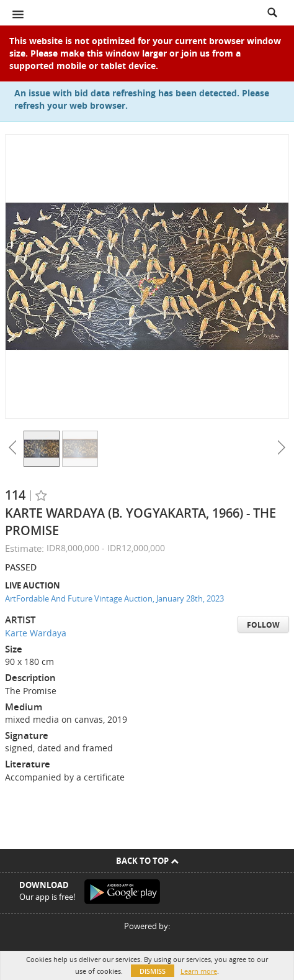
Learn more (198, 971)
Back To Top (147, 860)
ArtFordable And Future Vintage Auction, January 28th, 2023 (114, 598)
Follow (263, 625)
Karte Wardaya (35, 633)
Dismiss (153, 971)
